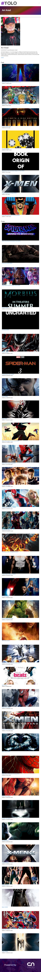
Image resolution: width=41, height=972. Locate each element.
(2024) (20, 232)
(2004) (20, 765)
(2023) (20, 254)
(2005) (20, 742)
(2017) (20, 454)
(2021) (20, 321)
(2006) (20, 162)
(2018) (20, 387)
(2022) (20, 298)
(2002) (20, 898)
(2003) (20, 206)
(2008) (20, 95)
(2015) (20, 476)
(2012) (20, 520)
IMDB (2, 57)
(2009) (20, 565)
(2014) (20, 498)
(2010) (20, 73)
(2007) (20, 139)
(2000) (20, 942)
